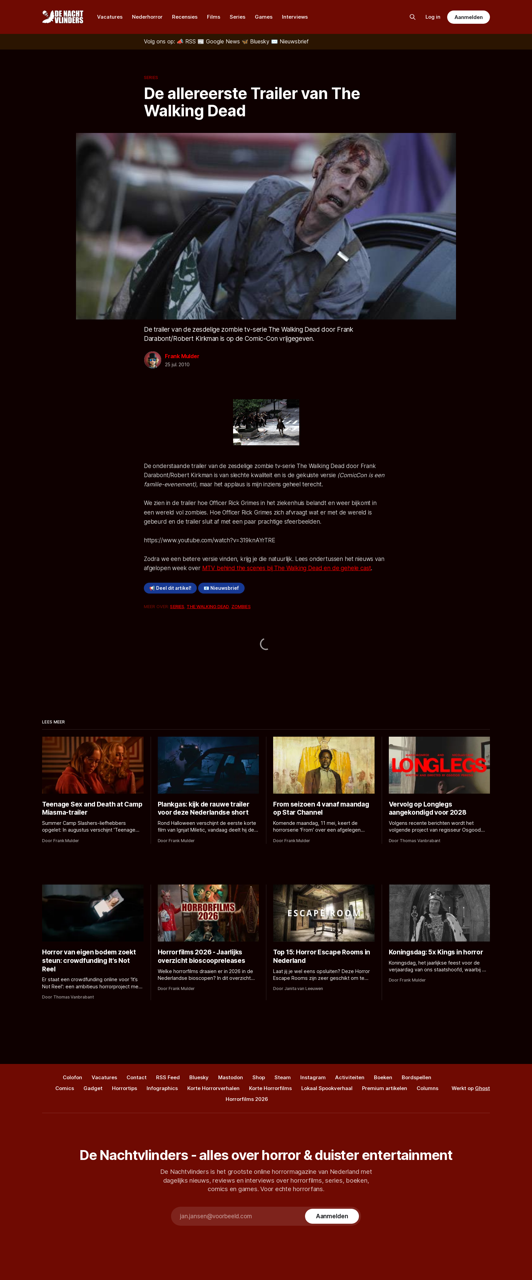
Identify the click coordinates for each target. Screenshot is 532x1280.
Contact (137, 1077)
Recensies (184, 17)
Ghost (482, 1088)
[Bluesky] (256, 41)
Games (263, 17)
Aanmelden (468, 17)
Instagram (313, 1077)
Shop (258, 1077)
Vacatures (109, 17)
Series (237, 17)
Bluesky (199, 1077)
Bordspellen (416, 1077)
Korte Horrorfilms (270, 1088)
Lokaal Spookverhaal (327, 1088)
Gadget (92, 1088)
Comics (64, 1088)
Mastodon (230, 1077)
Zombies (241, 606)
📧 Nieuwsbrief (221, 588)
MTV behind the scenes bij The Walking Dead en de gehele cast (286, 568)
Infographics (162, 1088)
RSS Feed (168, 1077)
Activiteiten (349, 1077)
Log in (432, 17)
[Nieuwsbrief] (290, 41)
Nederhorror (147, 17)
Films (213, 17)
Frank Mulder (182, 356)
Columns (427, 1088)
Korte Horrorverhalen (213, 1088)
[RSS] (187, 41)
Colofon (72, 1077)
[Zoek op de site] (412, 17)
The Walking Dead (208, 606)
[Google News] (219, 41)
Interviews (295, 17)
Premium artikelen (384, 1088)
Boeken (383, 1077)
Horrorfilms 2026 (247, 1099)
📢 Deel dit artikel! (170, 588)
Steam (282, 1077)
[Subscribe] (332, 1216)
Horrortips (124, 1088)
